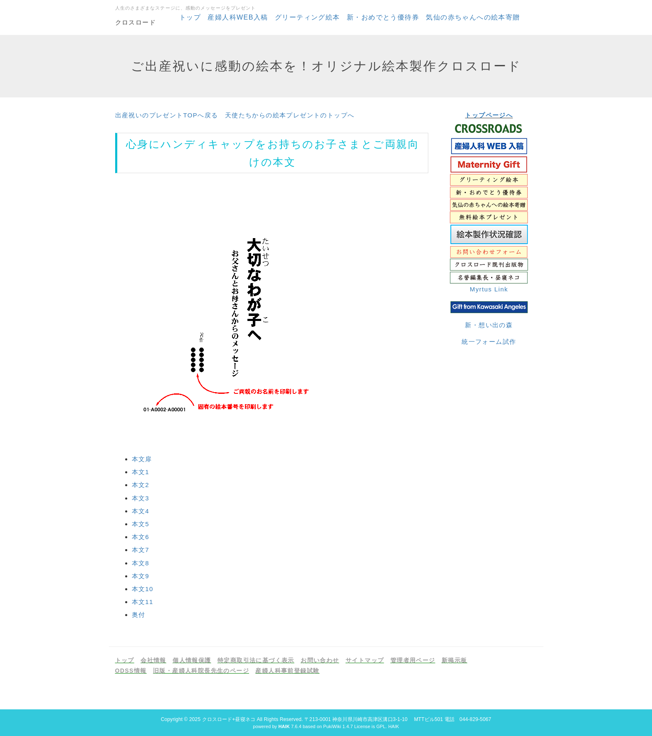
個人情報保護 (192, 660)
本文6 (141, 536)
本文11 (142, 601)
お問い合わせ (320, 660)
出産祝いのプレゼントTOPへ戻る (166, 115)
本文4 (141, 511)
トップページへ (489, 115)
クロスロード (135, 22)
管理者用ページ (412, 660)
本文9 (141, 575)
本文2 (141, 484)
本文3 (141, 498)
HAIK (393, 726)
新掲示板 (454, 660)
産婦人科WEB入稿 (237, 17)
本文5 (141, 523)
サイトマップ (365, 660)
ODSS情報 (131, 670)
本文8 (141, 563)
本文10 (142, 588)
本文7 (141, 549)
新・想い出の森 (489, 324)
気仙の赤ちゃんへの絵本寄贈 (473, 17)
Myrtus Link (489, 289)
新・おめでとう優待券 (383, 17)
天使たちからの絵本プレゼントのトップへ (290, 115)
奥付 (139, 614)
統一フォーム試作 (489, 341)
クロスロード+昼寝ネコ (228, 719)
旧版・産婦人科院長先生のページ (201, 670)
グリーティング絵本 (307, 17)
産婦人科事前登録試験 (287, 670)
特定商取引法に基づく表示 (255, 660)
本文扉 (142, 458)
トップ (190, 17)
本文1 (141, 471)
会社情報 (153, 660)
